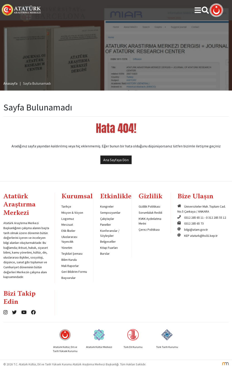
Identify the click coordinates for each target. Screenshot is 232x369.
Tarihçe (66, 206)
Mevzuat (67, 225)
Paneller (105, 225)
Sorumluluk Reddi (150, 213)
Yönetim (66, 248)
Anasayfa (10, 83)
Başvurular (68, 278)
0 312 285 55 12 (216, 218)
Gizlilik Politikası (149, 206)
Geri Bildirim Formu (74, 272)
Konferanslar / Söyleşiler (109, 233)
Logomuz (67, 219)
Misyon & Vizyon (72, 213)
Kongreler (107, 206)
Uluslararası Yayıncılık (69, 239)
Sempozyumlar (110, 213)
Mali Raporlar (70, 266)
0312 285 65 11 (194, 218)
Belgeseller (108, 242)
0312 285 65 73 (194, 223)
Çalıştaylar (107, 219)
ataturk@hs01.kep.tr (204, 236)
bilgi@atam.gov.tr (196, 230)
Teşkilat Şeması (71, 254)
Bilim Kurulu (69, 260)
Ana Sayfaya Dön (116, 160)
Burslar (105, 254)
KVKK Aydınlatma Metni (150, 221)
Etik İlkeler (68, 231)
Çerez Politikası (149, 230)
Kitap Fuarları (109, 248)
